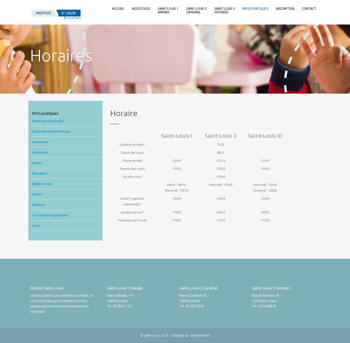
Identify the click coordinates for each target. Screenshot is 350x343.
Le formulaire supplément (50, 215)
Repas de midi (42, 184)
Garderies (38, 205)
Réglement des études (48, 121)
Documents (40, 152)
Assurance (40, 173)
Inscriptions (40, 142)
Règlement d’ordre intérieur (51, 131)
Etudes (37, 194)
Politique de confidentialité (191, 335)
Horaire (37, 163)
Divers (36, 226)
